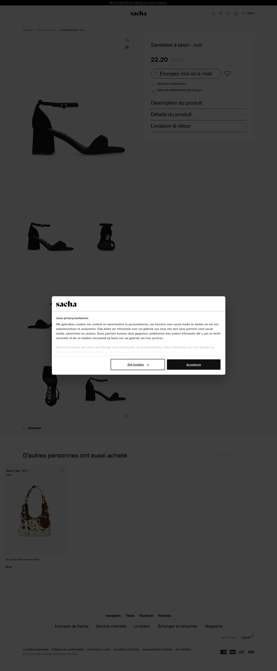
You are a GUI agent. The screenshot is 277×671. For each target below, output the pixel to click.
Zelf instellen (138, 364)
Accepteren (193, 364)
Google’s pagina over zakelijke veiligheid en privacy (144, 352)
